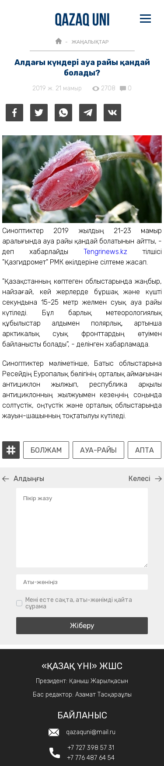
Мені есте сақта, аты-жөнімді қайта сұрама (78, 603)
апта (144, 450)
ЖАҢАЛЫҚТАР (89, 42)
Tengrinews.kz (105, 251)
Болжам (46, 450)
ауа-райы (98, 450)
